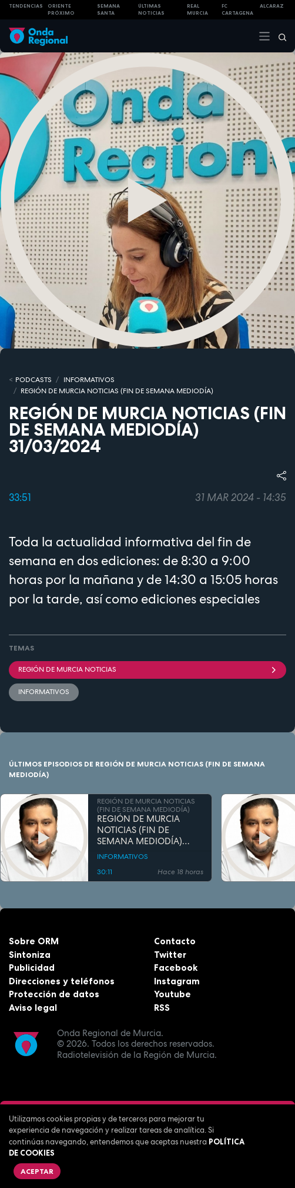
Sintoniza (30, 954)
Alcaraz (272, 6)
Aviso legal (33, 1007)
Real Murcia (197, 9)
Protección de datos (54, 994)
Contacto (175, 941)
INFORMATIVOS (89, 379)
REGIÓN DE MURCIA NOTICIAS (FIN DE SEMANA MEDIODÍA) (117, 391)
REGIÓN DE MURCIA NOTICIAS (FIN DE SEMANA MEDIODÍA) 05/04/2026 (139, 830)
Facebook (175, 967)
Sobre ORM (34, 941)
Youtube (172, 994)
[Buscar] (278, 35)
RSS (162, 1007)
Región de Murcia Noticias (147, 669)
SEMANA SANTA (108, 9)
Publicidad (32, 967)
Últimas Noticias (151, 9)
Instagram (177, 981)
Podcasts (33, 379)
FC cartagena (237, 9)
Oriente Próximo (61, 9)
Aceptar (37, 1171)
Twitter (170, 954)
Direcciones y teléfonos (62, 981)
